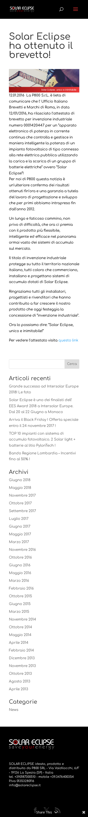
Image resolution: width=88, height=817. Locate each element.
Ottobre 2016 (20, 558)
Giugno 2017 (19, 527)
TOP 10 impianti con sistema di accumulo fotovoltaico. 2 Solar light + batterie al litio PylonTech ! (42, 440)
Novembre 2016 (22, 550)
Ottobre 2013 (20, 674)
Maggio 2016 (20, 573)
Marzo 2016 (19, 581)
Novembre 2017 (22, 496)
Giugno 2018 (20, 480)
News (13, 710)
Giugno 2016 (20, 565)
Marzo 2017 (19, 542)
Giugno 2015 (20, 604)
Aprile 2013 (18, 689)
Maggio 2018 (20, 488)
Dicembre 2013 (22, 658)
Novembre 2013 (22, 666)
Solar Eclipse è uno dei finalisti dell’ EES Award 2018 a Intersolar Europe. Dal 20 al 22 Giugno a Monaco (41, 406)
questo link (68, 340)
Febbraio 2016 (21, 589)
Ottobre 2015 (20, 596)
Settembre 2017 (22, 511)
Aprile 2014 (18, 643)
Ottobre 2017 (20, 503)
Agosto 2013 (19, 681)
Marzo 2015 (19, 612)
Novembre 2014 (22, 619)
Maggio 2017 (20, 534)
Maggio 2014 (20, 635)
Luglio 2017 (18, 519)
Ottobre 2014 (20, 627)
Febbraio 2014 (21, 650)
